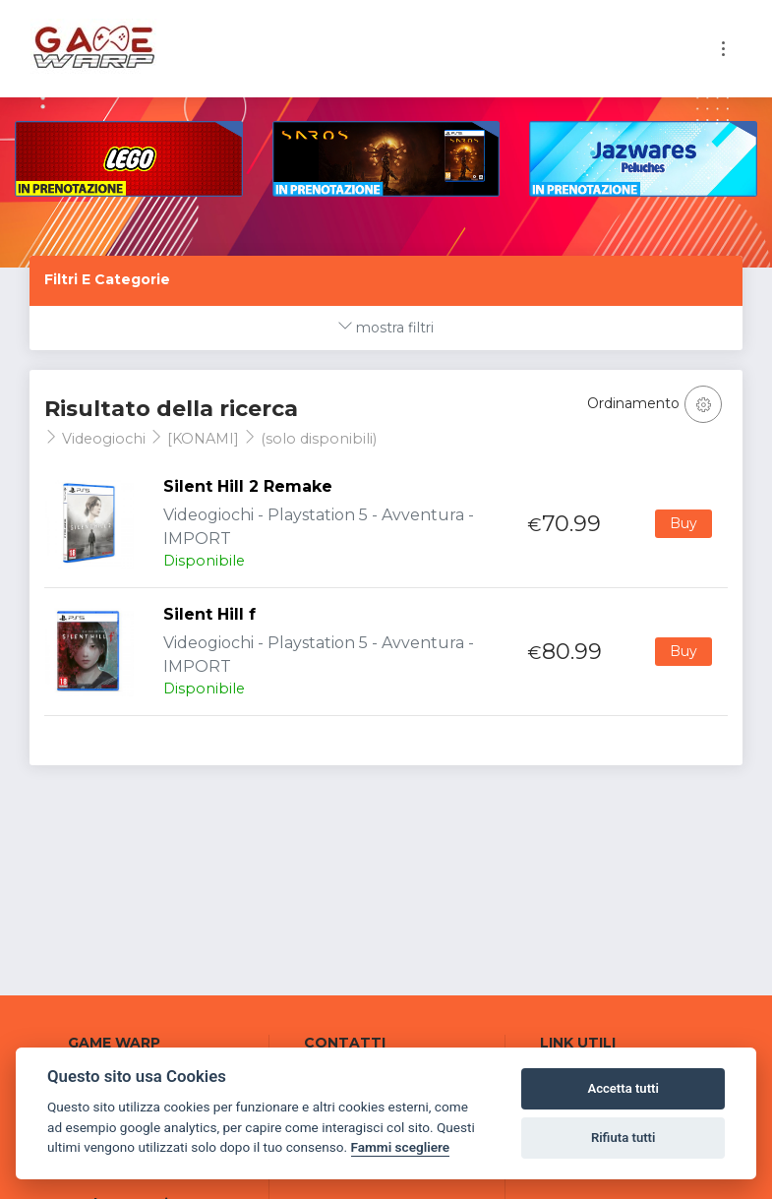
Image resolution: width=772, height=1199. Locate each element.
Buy (683, 523)
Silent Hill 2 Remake (247, 486)
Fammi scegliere (400, 1147)
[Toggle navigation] (723, 48)
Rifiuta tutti (623, 1137)
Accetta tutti (623, 1088)
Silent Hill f (209, 614)
